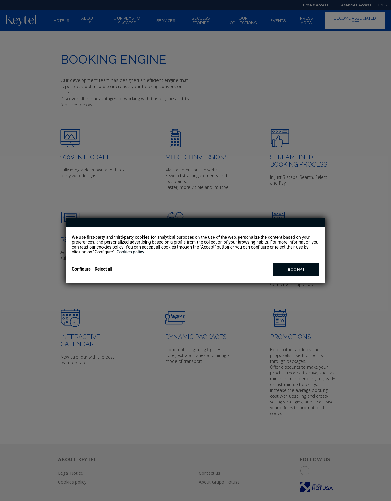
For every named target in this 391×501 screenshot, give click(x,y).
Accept (296, 269)
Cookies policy (130, 251)
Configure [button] (81, 269)
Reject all (103, 269)
